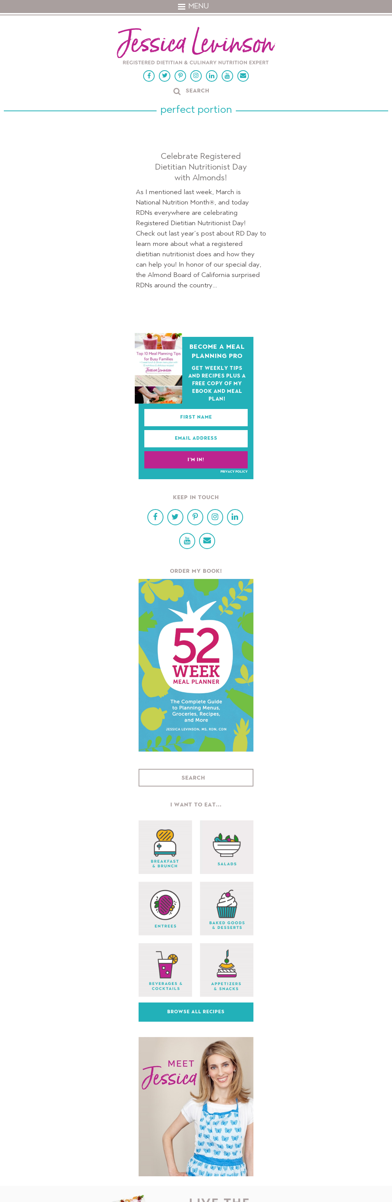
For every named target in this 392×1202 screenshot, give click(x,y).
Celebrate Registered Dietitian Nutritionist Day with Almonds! (201, 167)
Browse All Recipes (196, 1012)
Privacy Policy (234, 471)
